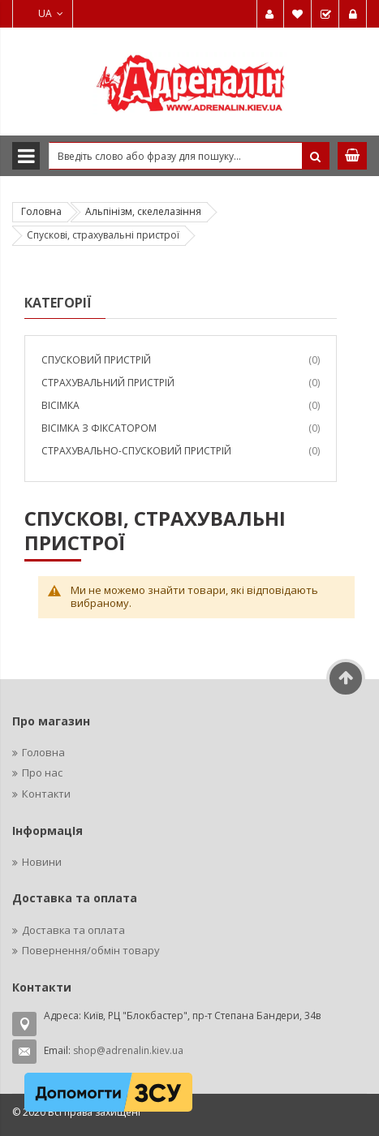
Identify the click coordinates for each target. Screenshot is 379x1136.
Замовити (325, 14)
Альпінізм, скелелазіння (143, 211)
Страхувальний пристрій (107, 382)
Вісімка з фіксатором (99, 428)
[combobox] (189, 156)
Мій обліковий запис (270, 14)
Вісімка (60, 405)
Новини (42, 861)
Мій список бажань (298, 14)
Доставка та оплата (73, 930)
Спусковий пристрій (96, 360)
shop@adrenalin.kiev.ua (128, 1050)
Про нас (42, 772)
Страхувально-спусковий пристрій (136, 451)
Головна (41, 211)
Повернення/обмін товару (91, 950)
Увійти (353, 14)
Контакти (46, 793)
